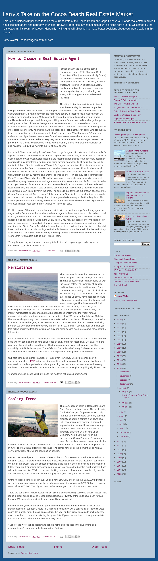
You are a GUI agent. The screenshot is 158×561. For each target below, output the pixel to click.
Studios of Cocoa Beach (125, 259)
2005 (119, 474)
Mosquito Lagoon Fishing (125, 263)
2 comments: (50, 251)
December (124, 372)
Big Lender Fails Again (124, 118)
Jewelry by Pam (121, 274)
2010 (119, 453)
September (124, 384)
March (122, 428)
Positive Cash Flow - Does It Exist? (130, 122)
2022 (119, 336)
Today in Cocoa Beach (124, 266)
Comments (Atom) (29, 553)
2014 (119, 368)
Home (58, 546)
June (122, 416)
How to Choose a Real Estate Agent (43, 58)
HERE (32, 361)
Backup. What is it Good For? (127, 115)
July (121, 412)
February (123, 432)
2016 (119, 360)
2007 (119, 466)
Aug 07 (125, 407)
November (124, 376)
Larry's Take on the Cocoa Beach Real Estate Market (68, 14)
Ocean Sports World (123, 277)
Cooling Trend (22, 398)
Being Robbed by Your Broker (127, 111)
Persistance (20, 267)
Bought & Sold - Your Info (125, 100)
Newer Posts (16, 546)
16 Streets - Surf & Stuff (125, 270)
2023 (119, 332)
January (123, 436)
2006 (119, 470)
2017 (119, 356)
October (123, 380)
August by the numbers (137, 151)
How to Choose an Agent (125, 96)
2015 (119, 364)
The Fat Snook (120, 285)
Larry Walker (123, 296)
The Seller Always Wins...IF (126, 104)
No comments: (50, 382)
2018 (119, 352)
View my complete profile (125, 300)
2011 (119, 449)
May (121, 420)
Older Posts (99, 546)
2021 (119, 340)
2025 (119, 323)
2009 (119, 457)
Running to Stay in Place (137, 172)
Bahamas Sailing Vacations (126, 281)
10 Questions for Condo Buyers (128, 107)
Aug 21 (125, 403)
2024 (119, 327)
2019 (119, 348)
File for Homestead (122, 255)
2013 (119, 441)
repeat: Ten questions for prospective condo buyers (137, 195)
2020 (119, 344)
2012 (119, 445)
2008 (119, 462)
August (123, 388)
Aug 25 (125, 391)
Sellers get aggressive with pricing (129, 135)
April (121, 424)
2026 (119, 319)
